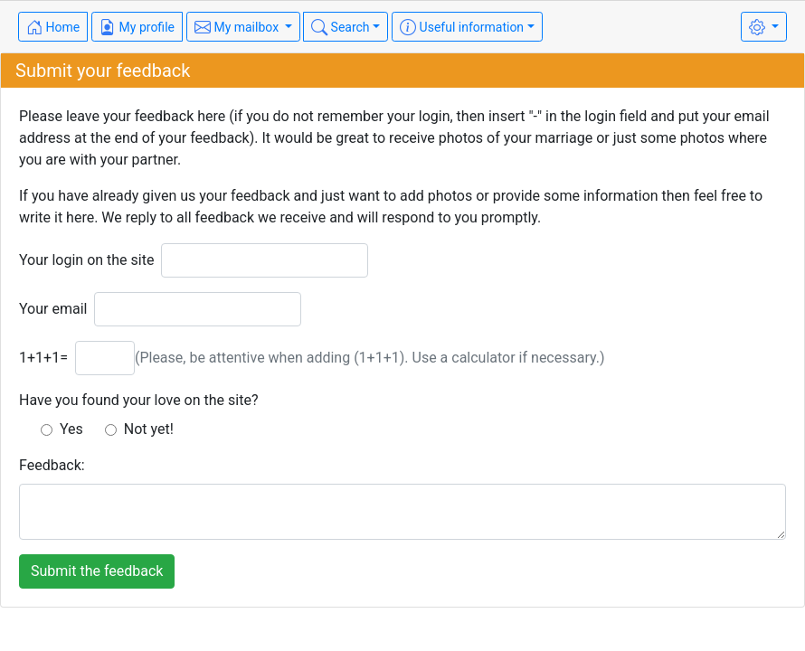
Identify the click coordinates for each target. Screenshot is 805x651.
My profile (137, 27)
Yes (62, 429)
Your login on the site (86, 260)
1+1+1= (43, 357)
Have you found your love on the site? (138, 400)
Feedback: (52, 465)
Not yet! (139, 429)
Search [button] (340, 27)
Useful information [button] (462, 27)
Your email (53, 308)
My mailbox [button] (238, 27)
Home (53, 27)
